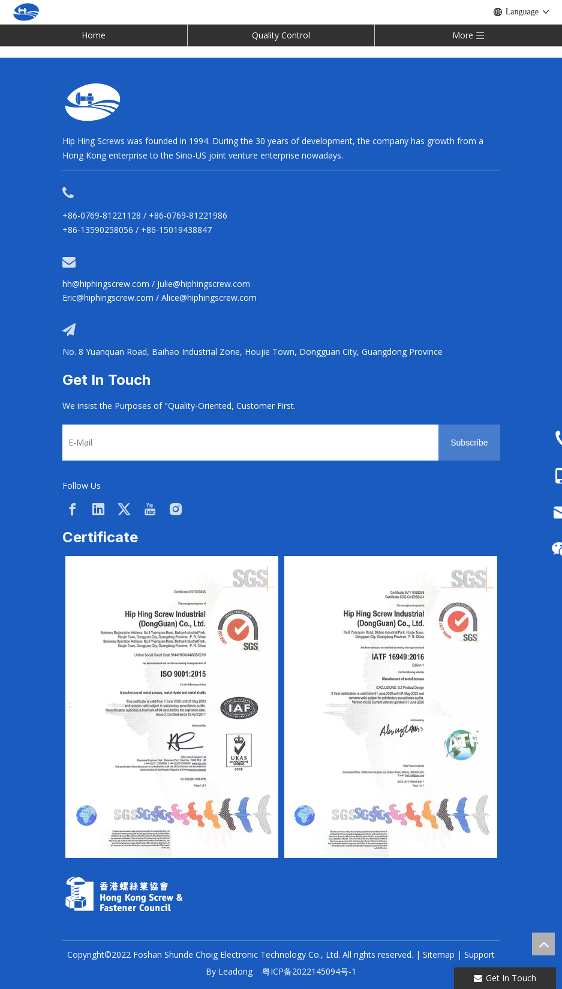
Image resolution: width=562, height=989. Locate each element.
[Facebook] (72, 509)
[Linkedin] (98, 509)
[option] (171, 707)
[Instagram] (176, 509)
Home (94, 35)
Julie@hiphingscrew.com (203, 283)
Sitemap (439, 954)
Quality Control (281, 35)
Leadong (235, 971)
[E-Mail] (247, 443)
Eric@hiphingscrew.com (108, 297)
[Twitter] (124, 509)
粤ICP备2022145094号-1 (309, 971)
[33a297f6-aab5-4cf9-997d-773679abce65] (123, 894)
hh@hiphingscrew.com (105, 283)
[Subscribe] (469, 443)
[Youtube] (150, 509)
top (543, 944)
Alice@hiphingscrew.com (209, 297)
